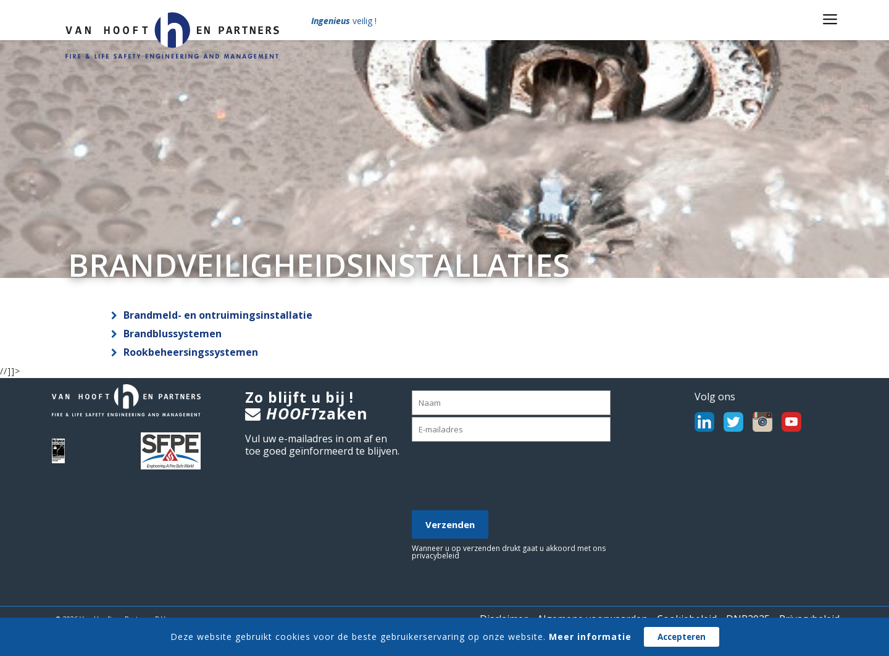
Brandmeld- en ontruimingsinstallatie (217, 315)
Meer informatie (590, 636)
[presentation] (505, 477)
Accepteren (681, 636)
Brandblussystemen (172, 333)
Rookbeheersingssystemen (190, 352)
